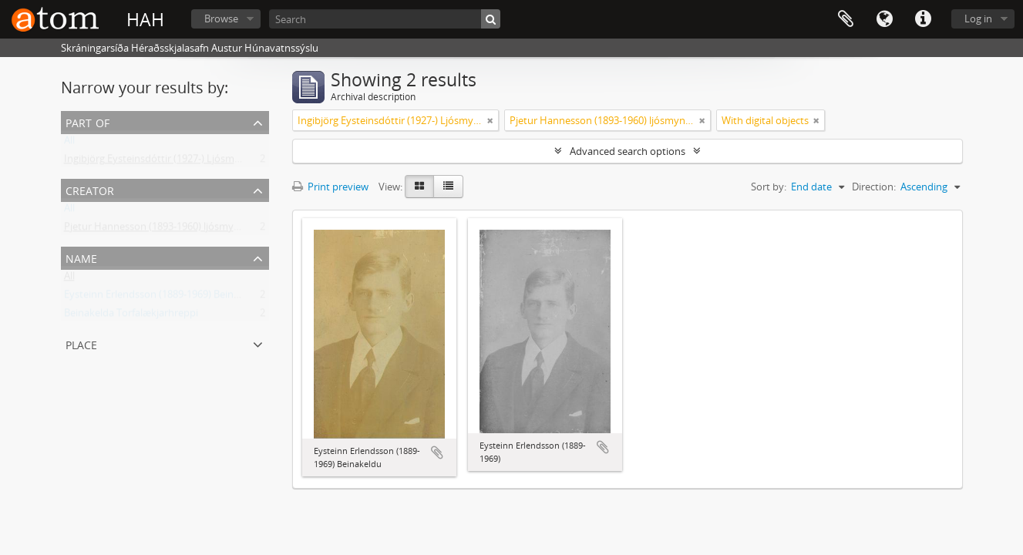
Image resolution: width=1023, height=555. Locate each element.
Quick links (923, 19)
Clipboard (845, 19)
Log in (978, 18)
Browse (221, 18)
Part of (87, 121)
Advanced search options (627, 151)
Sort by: (768, 186)
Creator (90, 189)
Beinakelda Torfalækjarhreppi (131, 316)
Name (81, 257)
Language (884, 19)
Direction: (874, 186)
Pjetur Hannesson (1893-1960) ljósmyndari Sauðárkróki (189, 230)
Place (81, 343)
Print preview (330, 186)
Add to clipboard (437, 452)
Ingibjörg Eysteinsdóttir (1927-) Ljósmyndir (161, 162)
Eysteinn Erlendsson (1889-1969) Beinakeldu (164, 297)
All (69, 143)
